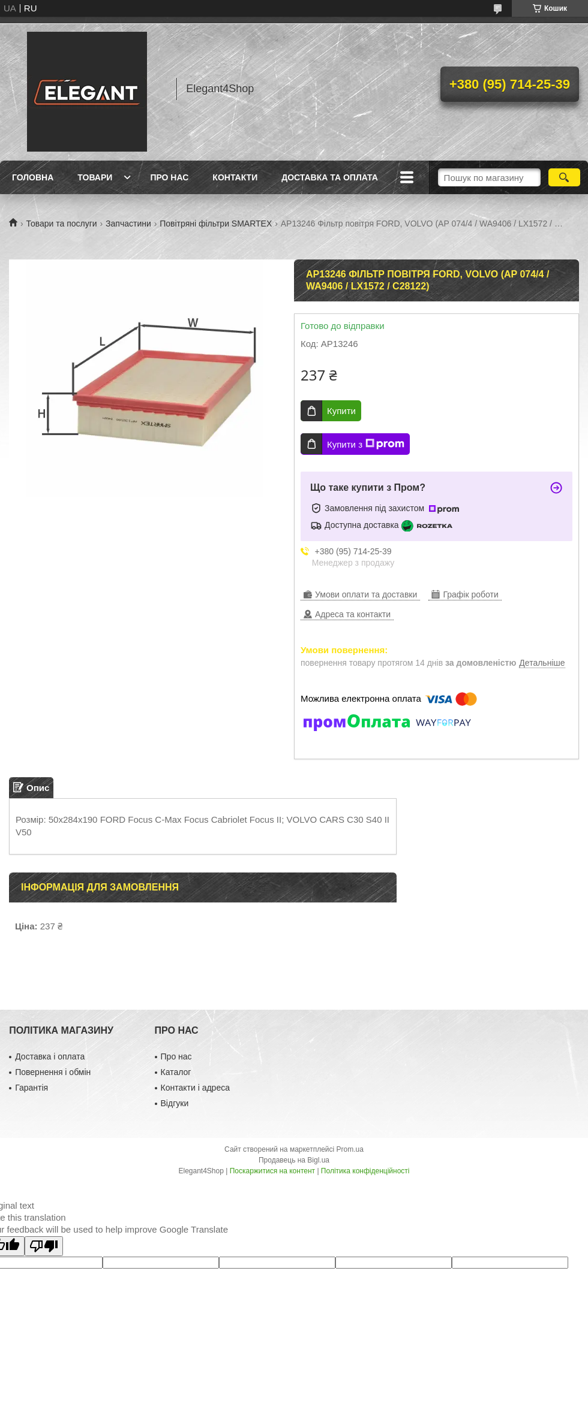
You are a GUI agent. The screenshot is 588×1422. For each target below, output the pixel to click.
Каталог (176, 1072)
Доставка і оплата (50, 1056)
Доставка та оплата (329, 177)
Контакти (234, 177)
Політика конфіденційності (365, 1171)
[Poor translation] (44, 1246)
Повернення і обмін (53, 1072)
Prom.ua (350, 1149)
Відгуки (175, 1103)
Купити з (365, 444)
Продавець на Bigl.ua (294, 1160)
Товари (94, 177)
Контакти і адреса (195, 1087)
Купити (341, 411)
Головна (32, 177)
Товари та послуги (61, 223)
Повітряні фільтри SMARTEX (216, 223)
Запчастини (128, 223)
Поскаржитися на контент (272, 1171)
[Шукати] (564, 177)
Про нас (169, 177)
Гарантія (31, 1087)
